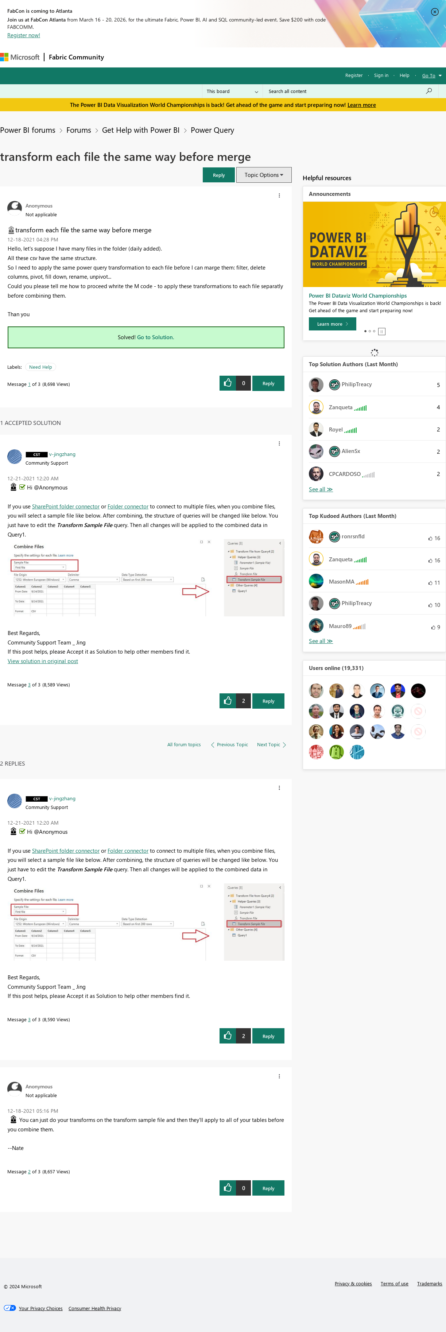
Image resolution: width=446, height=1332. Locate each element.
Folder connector (128, 506)
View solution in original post (43, 661)
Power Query (212, 129)
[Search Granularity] (232, 91)
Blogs (247, 57)
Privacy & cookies (353, 1283)
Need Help (40, 366)
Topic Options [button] (262, 174)
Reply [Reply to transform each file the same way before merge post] (269, 383)
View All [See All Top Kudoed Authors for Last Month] (321, 641)
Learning (276, 57)
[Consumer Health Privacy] (95, 1308)
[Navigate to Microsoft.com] (19, 57)
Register (354, 75)
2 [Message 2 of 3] (29, 1171)
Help (405, 75)
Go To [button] (428, 75)
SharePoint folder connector (66, 506)
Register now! (23, 35)
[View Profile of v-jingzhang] (62, 453)
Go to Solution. (155, 337)
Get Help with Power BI (141, 129)
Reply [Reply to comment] (269, 701)
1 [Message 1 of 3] (29, 384)
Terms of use (394, 1283)
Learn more (362, 104)
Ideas (182, 57)
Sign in (381, 75)
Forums (120, 57)
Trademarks (429, 1283)
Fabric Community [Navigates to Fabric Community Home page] (76, 57)
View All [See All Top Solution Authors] (321, 489)
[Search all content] (351, 91)
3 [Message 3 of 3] (29, 684)
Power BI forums (27, 129)
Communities (215, 57)
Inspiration (152, 57)
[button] (219, 174)
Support (306, 57)
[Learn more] (332, 323)
